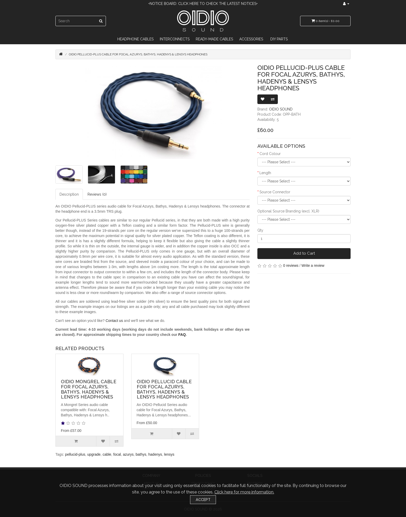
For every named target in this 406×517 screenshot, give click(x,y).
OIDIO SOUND (281, 109)
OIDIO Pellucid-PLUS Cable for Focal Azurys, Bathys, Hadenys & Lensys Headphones (138, 54)
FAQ (182, 335)
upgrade (93, 454)
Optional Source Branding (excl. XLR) (288, 211)
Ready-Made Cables (214, 39)
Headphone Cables (135, 39)
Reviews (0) (97, 194)
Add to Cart (304, 253)
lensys (169, 454)
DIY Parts (279, 39)
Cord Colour (270, 154)
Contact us (114, 321)
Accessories (251, 39)
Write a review (312, 265)
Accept (203, 499)
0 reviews (290, 265)
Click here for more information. (244, 492)
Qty (260, 230)
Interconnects (175, 39)
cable (107, 454)
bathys (141, 454)
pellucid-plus (75, 454)
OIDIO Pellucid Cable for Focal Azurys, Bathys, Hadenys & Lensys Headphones (164, 389)
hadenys (155, 454)
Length (265, 173)
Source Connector (274, 192)
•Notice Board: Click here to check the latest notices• (203, 4)
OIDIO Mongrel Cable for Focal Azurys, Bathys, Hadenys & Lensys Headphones (88, 389)
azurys (128, 454)
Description (69, 194)
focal (117, 454)
